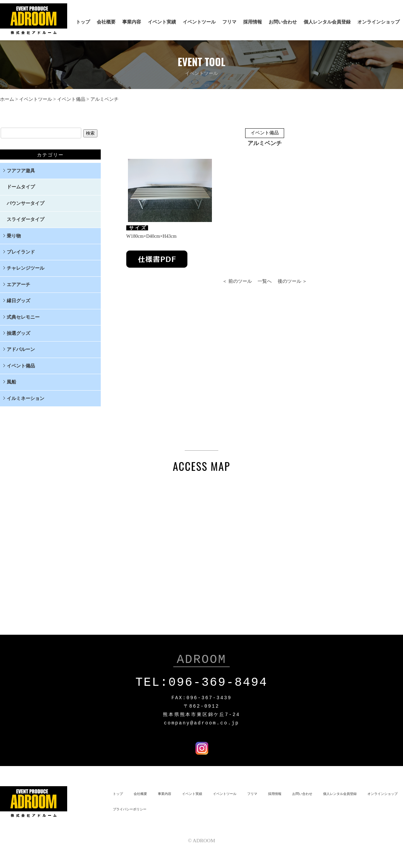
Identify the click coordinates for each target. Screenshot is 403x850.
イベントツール (199, 22)
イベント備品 (71, 99)
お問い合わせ (283, 22)
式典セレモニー (23, 317)
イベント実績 (162, 22)
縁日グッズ (18, 300)
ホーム (7, 99)
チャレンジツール (25, 268)
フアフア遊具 (21, 170)
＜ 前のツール (237, 281)
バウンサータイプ (25, 203)
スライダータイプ (25, 219)
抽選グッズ (18, 333)
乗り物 (14, 235)
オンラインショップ (378, 22)
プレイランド (21, 252)
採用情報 (252, 22)
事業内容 (131, 22)
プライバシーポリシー (129, 808)
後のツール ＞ (292, 281)
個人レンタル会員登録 (327, 22)
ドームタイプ (21, 186)
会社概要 (106, 22)
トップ (83, 22)
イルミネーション (25, 398)
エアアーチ (18, 284)
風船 (11, 382)
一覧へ (265, 281)
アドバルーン (21, 349)
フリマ (229, 22)
